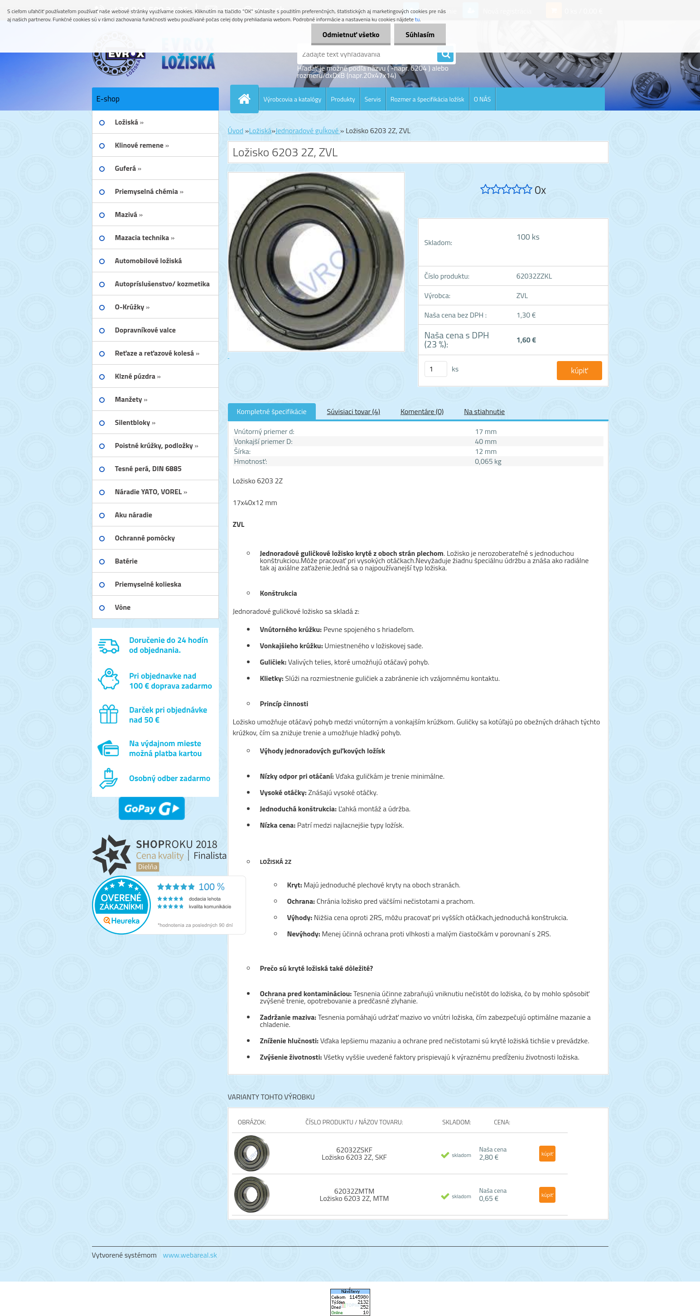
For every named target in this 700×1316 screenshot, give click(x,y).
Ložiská (260, 130)
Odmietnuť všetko (350, 34)
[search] (445, 54)
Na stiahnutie (484, 411)
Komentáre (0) (422, 411)
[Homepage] (248, 98)
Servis (373, 99)
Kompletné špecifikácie (272, 411)
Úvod (236, 130)
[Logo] (154, 54)
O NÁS (482, 99)
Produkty (343, 99)
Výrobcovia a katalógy (293, 99)
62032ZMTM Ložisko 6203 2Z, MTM (354, 1195)
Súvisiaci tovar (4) (353, 411)
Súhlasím (420, 34)
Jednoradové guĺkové (307, 130)
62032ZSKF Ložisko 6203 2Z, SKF (354, 1153)
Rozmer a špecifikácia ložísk (427, 99)
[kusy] (436, 369)
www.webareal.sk (190, 1254)
